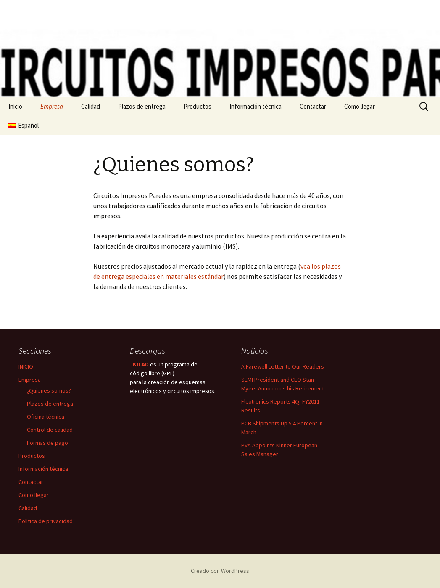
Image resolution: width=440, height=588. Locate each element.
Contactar (313, 106)
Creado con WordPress (220, 571)
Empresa (51, 106)
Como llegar (359, 106)
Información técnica (255, 106)
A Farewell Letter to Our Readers (282, 366)
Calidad (90, 106)
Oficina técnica (45, 416)
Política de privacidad (45, 521)
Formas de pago (47, 442)
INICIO (25, 366)
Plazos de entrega (142, 106)
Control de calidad (50, 429)
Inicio (15, 106)
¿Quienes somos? (49, 390)
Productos (197, 106)
